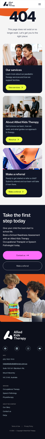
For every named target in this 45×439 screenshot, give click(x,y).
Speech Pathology (10, 393)
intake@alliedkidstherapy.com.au (15, 364)
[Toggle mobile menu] (39, 4)
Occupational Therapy (11, 389)
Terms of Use (16, 426)
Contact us (7, 411)
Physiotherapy (8, 397)
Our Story (6, 407)
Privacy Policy (28, 426)
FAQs (5, 415)
